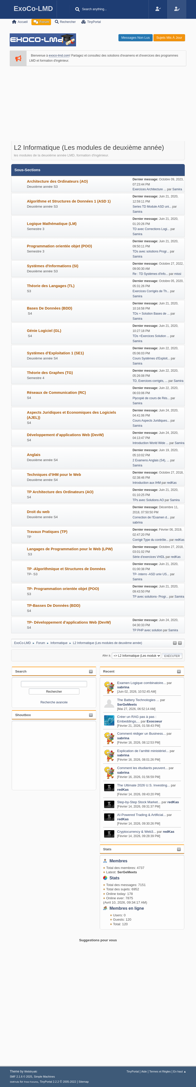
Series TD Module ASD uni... (151, 206)
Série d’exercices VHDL (148, 557)
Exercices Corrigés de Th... (150, 291)
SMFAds (14, 1081)
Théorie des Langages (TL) (51, 286)
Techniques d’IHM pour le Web (54, 475)
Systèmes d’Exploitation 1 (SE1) (55, 353)
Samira (177, 189)
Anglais (33, 455)
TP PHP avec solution (147, 630)
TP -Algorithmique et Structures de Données (66, 569)
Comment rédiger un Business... (141, 733)
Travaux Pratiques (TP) (47, 532)
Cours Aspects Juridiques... (150, 420)
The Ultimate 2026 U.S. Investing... (143, 785)
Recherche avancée (54, 702)
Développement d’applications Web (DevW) (65, 435)
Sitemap (84, 1081)
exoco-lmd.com (59, 55)
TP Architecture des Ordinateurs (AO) (60, 492)
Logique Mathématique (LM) (52, 224)
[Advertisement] (98, 107)
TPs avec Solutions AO (148, 500)
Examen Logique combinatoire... (141, 683)
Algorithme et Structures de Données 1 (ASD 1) (69, 201)
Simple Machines (44, 1076)
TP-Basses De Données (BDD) (53, 605)
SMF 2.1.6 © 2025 (21, 1076)
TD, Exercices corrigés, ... (149, 381)
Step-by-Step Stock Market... (139, 802)
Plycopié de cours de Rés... (151, 398)
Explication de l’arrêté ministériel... (143, 751)
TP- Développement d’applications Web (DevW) (69, 622)
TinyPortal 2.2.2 (49, 1081)
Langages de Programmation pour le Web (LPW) (70, 549)
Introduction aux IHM (146, 483)
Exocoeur (154, 721)
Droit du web (38, 512)
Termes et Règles (160, 1071)
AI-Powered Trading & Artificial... (141, 815)
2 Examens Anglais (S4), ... (150, 460)
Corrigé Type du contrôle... (150, 540)
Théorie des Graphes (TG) (50, 373)
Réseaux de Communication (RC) (56, 393)
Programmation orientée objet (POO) (59, 246)
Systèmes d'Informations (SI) (52, 266)
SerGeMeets (127, 704)
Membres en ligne (126, 908)
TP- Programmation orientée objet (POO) (63, 589)
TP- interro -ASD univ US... (150, 574)
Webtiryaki (30, 1071)
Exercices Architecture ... (149, 189)
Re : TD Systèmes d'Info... (150, 274)
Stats (107, 849)
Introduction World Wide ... (150, 443)
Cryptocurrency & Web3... (136, 832)
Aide (144, 1071)
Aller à (106, 655)
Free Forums (31, 1081)
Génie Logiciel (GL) (44, 331)
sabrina (123, 687)
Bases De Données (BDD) (49, 308)
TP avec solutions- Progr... (150, 596)
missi (177, 274)
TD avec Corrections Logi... (150, 229)
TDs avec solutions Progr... (150, 251)
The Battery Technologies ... (138, 700)
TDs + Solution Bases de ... (151, 313)
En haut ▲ (179, 1071)
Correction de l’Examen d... (150, 517)
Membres (118, 861)
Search (20, 671)
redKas (123, 789)
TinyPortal (133, 1071)
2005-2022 (69, 1081)
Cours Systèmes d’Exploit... (151, 358)
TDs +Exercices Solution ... (150, 336)
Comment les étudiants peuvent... (142, 768)
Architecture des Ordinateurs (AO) (57, 181)
